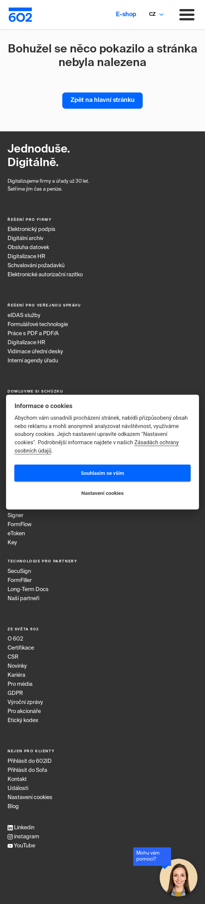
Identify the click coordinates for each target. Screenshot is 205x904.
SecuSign (19, 571)
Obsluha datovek (28, 247)
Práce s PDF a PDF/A (33, 333)
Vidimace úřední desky (35, 351)
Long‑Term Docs (28, 589)
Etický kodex (23, 720)
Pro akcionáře (24, 711)
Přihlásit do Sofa (27, 770)
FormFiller (20, 580)
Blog (13, 806)
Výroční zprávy (25, 702)
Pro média (20, 684)
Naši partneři (23, 598)
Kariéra (16, 675)
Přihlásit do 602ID (30, 761)
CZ (152, 14)
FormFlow (19, 524)
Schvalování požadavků (36, 265)
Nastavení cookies (30, 797)
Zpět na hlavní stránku (102, 100)
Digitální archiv (25, 238)
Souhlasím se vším (102, 473)
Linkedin (21, 827)
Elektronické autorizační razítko (45, 274)
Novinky (17, 666)
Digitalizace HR (26, 256)
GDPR (15, 693)
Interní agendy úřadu (33, 360)
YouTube (21, 846)
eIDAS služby (24, 315)
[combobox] (152, 15)
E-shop (126, 15)
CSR (13, 657)
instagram (23, 836)
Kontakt (17, 779)
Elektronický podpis (31, 229)
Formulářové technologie (38, 324)
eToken (16, 533)
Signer (15, 515)
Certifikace (21, 648)
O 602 (15, 639)
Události (18, 788)
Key (12, 542)
